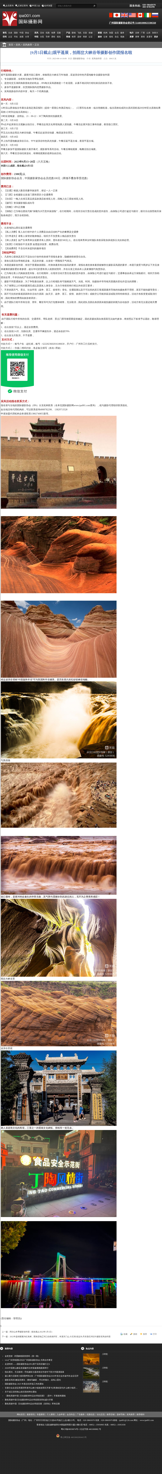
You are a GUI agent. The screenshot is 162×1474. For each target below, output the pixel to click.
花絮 (59, 33)
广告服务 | (81, 1414)
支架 (85, 33)
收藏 (125, 1334)
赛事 (137, 37)
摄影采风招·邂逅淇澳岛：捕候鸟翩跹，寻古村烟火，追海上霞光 (33, 1380)
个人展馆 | (51, 1414)
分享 (27, 37)
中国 (21, 33)
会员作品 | (71, 1414)
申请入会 (36, 5)
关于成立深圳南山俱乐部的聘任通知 (21, 1392)
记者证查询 (23, 5)
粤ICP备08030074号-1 (70, 1429)
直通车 (149, 37)
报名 (59, 37)
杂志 (117, 37)
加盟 (111, 33)
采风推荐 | (131, 1414)
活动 (42, 33)
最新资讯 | (31, 1414)
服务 (122, 33)
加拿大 (155, 33)
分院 (42, 37)
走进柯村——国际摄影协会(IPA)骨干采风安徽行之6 (27, 1364)
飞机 (79, 33)
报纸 (111, 37)
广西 (143, 33)
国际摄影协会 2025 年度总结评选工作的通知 (24, 1384)
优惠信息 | (91, 1414)
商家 (85, 37)
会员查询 (10, 5)
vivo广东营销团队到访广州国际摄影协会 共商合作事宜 (28, 1360)
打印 (155, 1334)
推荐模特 (140, 1414)
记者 (105, 37)
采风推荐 (29, 44)
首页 (11, 44)
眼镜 (74, 33)
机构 (105, 33)
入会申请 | (61, 1414)
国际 (16, 33)
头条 (10, 33)
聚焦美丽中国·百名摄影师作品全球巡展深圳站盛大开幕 (29, 1400)
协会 (27, 33)
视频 (122, 37)
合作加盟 (48, 5)
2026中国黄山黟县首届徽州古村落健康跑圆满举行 (26, 1368)
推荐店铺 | (111, 1414)
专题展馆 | (41, 1414)
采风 (19, 44)
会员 (117, 33)
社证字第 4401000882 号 (90, 1429)
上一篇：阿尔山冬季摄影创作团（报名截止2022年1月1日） (27, 1332)
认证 (10, 37)
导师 (48, 37)
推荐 (74, 37)
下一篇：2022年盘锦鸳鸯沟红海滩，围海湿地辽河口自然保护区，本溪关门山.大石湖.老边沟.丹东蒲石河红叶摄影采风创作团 (56, 1336)
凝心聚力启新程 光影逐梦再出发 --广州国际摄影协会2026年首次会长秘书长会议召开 (42, 1376)
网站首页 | (21, 1414)
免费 (53, 33)
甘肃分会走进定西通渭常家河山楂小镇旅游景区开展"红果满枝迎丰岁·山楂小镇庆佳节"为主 (44, 1388)
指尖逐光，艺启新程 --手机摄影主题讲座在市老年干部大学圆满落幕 (34, 1372)
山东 (148, 33)
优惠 (48, 33)
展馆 (143, 37)
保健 (91, 33)
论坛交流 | (101, 1414)
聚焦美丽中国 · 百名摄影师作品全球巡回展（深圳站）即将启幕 (32, 1404)
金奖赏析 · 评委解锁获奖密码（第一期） (22, 1356)
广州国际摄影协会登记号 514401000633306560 (132, 23)
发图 (21, 37)
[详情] (105, 1354)
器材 (79, 37)
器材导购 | (121, 1414)
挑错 (135, 1334)
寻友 (16, 37)
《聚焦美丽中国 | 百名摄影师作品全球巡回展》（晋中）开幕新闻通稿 (35, 1396)
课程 (53, 37)
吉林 (137, 33)
